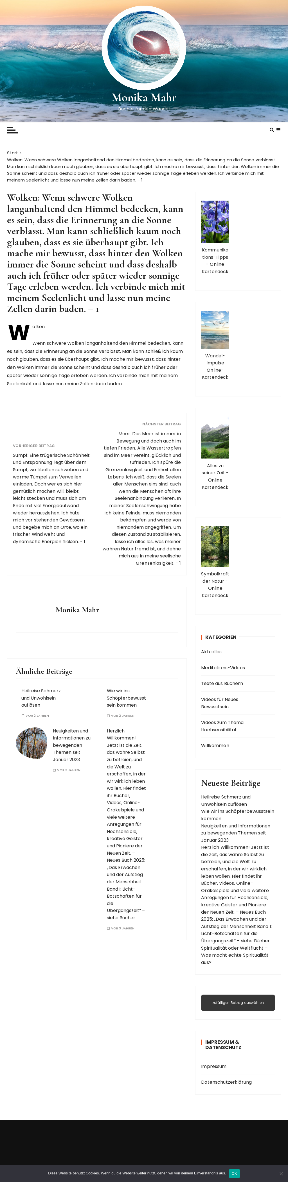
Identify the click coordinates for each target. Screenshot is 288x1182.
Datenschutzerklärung (226, 1082)
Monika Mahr (144, 97)
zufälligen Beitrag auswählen (238, 1002)
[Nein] (281, 1173)
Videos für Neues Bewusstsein (219, 703)
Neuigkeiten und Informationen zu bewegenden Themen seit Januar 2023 (72, 745)
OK (234, 1173)
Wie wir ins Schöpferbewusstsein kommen (126, 698)
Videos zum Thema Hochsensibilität (222, 726)
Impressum (213, 1066)
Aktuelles (211, 651)
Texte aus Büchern (222, 683)
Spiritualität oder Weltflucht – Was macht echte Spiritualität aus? (235, 955)
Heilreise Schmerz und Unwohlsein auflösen (41, 698)
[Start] (12, 153)
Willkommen (215, 745)
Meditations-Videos (223, 667)
